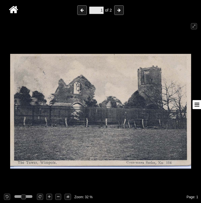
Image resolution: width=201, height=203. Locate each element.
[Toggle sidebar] (197, 104)
